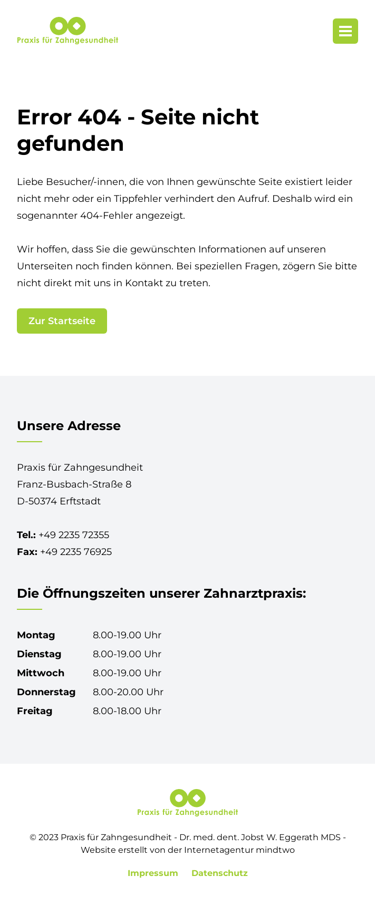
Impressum (154, 873)
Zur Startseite (61, 321)
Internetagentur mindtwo (239, 850)
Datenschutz (219, 873)
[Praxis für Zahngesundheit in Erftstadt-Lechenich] (67, 31)
